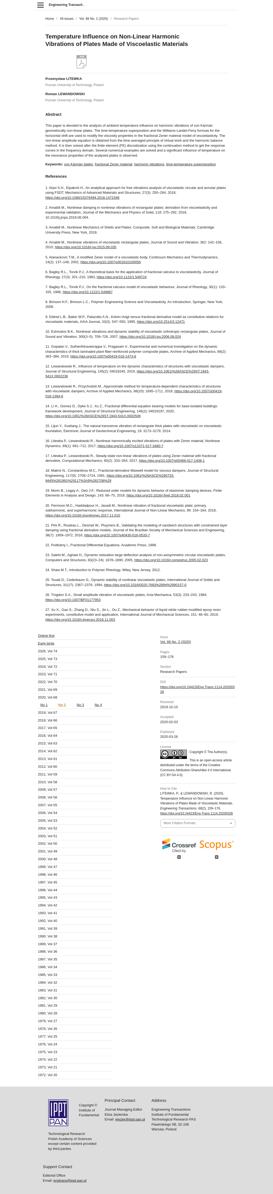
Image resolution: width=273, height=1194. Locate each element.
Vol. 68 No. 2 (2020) (93, 19)
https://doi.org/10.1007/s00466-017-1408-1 (171, 461)
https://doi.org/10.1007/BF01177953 (73, 600)
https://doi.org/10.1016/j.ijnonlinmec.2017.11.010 (82, 515)
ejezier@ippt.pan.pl (130, 910)
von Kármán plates (78, 164)
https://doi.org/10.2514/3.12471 (161, 322)
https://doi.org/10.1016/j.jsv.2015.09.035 (85, 247)
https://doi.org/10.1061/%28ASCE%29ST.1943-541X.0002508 (92, 416)
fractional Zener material (113, 164)
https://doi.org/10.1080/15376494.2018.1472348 (82, 198)
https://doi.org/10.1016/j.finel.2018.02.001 (158, 495)
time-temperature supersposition (191, 164)
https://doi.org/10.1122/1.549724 (122, 277)
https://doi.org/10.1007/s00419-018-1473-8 (103, 356)
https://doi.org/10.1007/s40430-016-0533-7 (117, 535)
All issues (66, 19)
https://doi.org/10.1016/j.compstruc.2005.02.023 (171, 560)
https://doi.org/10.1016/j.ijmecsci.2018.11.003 (80, 620)
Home (49, 19)
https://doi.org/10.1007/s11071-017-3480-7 (130, 446)
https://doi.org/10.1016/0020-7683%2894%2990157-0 (145, 585)
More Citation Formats (179, 823)
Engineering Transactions (68, 5)
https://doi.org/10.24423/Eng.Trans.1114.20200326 (196, 813)
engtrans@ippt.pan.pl (70, 971)
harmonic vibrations (149, 164)
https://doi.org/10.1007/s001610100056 (111, 262)
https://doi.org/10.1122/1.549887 (88, 292)
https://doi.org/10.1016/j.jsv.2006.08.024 (150, 337)
